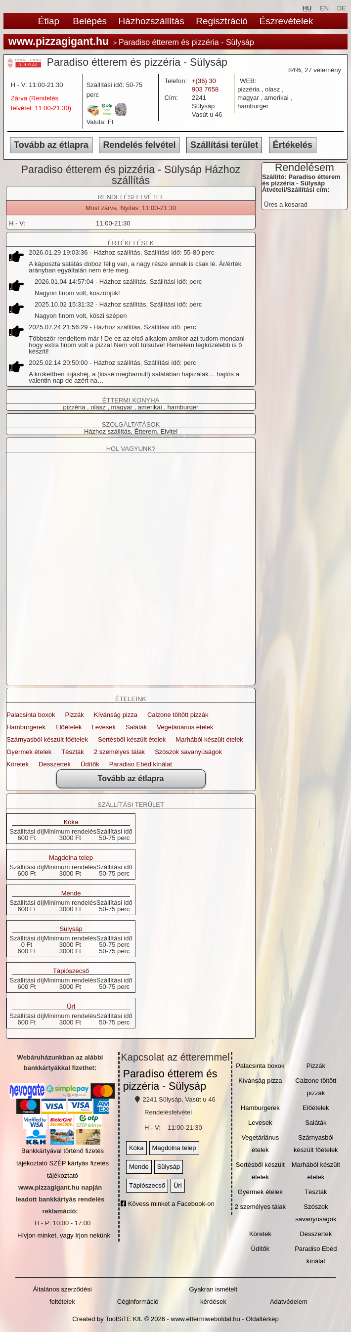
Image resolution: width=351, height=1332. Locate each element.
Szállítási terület (224, 145)
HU (307, 8)
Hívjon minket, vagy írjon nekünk (63, 1235)
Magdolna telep (71, 857)
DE (341, 8)
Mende (71, 893)
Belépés (90, 21)
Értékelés (292, 145)
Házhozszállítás (151, 21)
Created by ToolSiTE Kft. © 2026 (118, 1319)
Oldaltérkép (262, 1319)
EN (324, 8)
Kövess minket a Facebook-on (167, 1203)
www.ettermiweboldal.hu (205, 1319)
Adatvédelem (288, 1301)
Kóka (71, 822)
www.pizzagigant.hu (58, 41)
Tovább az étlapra (51, 145)
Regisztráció (222, 21)
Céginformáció (138, 1301)
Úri (71, 1006)
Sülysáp (70, 929)
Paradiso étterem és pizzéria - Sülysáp (170, 1080)
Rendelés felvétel (139, 145)
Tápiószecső (71, 971)
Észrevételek (286, 21)
